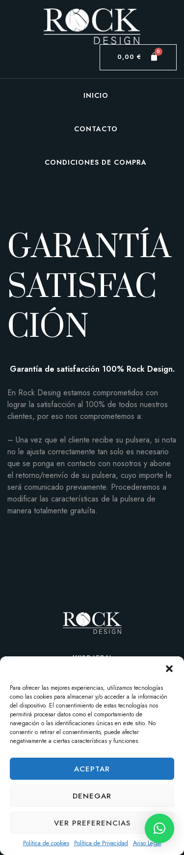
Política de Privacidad (101, 843)
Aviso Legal (147, 843)
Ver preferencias (92, 823)
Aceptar (92, 769)
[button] (169, 669)
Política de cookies (46, 843)
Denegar (92, 796)
